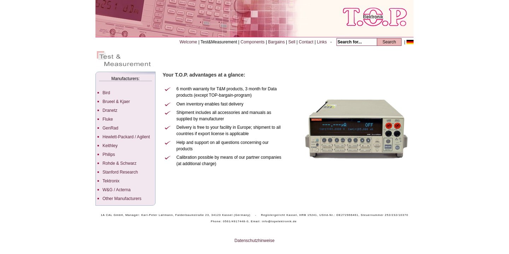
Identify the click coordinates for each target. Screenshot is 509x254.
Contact (307, 42)
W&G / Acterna (116, 189)
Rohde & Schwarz (119, 163)
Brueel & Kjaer (116, 101)
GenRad (110, 128)
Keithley (110, 145)
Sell (292, 42)
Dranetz (110, 110)
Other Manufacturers (122, 198)
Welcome (189, 42)
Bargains (277, 42)
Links (322, 42)
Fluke (108, 119)
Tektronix (111, 181)
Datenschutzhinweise (254, 240)
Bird (106, 92)
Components (253, 42)
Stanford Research (120, 172)
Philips (109, 154)
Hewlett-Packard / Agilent (126, 136)
